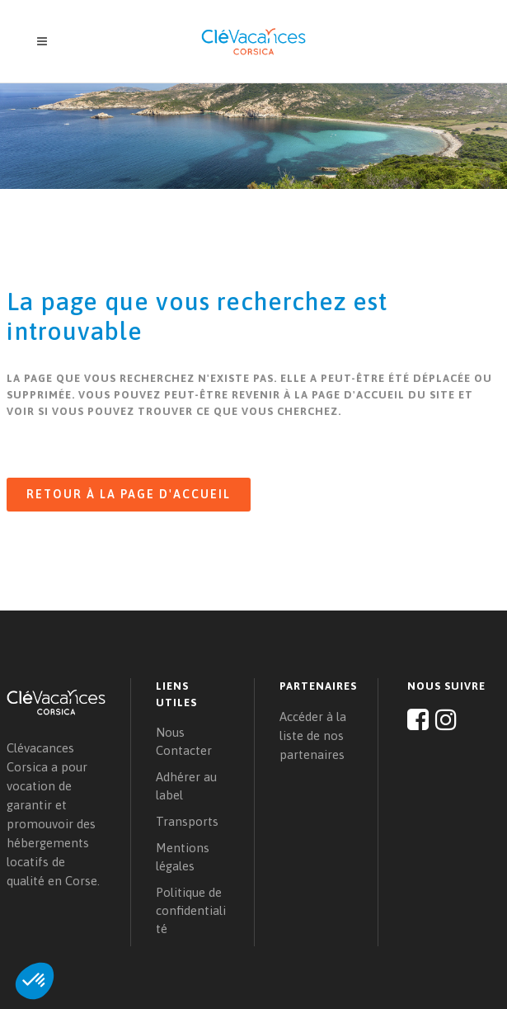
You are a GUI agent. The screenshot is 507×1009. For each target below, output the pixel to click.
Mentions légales (182, 857)
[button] (34, 981)
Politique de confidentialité (191, 910)
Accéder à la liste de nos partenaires (312, 735)
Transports (187, 821)
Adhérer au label (186, 786)
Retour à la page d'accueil (128, 494)
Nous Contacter (184, 741)
